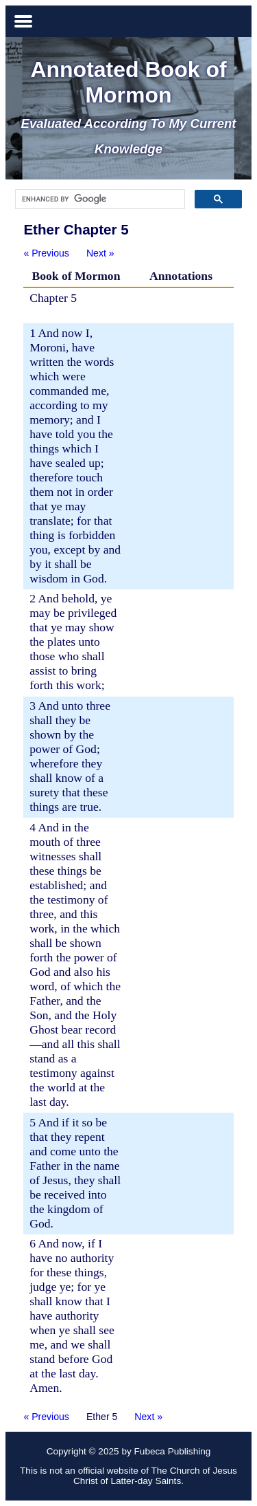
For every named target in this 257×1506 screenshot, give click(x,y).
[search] (98, 199)
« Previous (46, 253)
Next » (100, 253)
